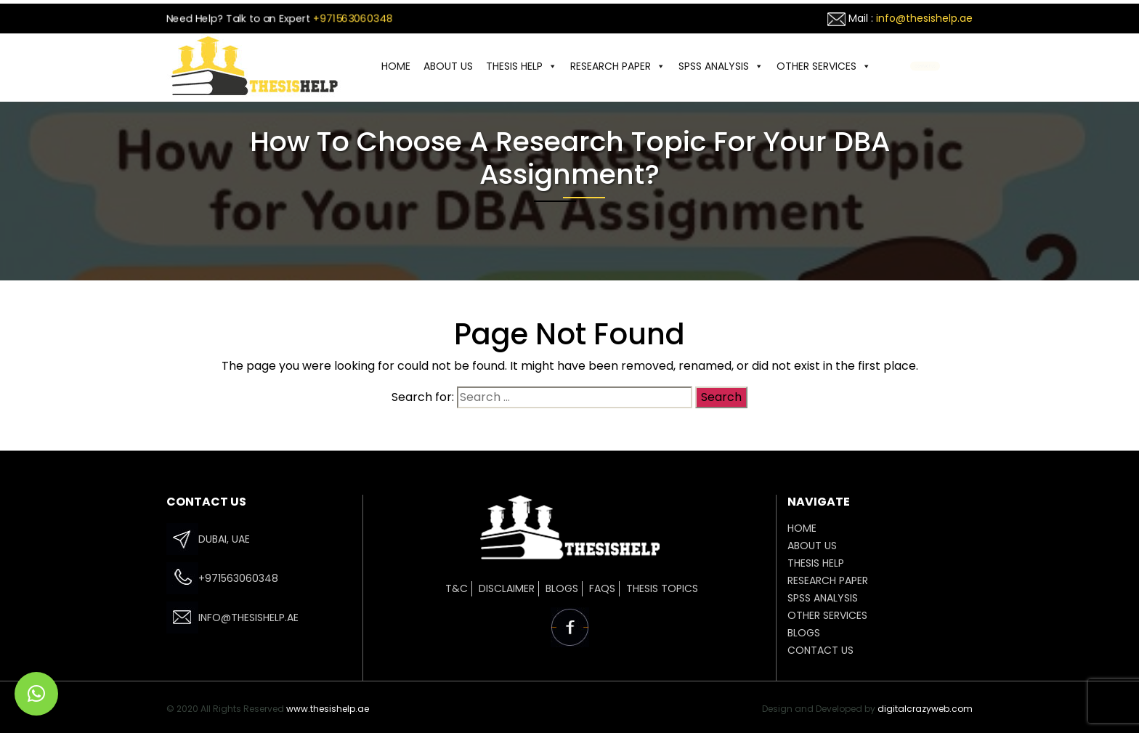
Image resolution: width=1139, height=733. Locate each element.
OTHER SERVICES (824, 66)
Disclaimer (507, 588)
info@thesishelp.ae (924, 18)
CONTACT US (925, 66)
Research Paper (617, 66)
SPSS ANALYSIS (720, 66)
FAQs (602, 588)
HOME (395, 66)
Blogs (562, 588)
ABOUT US (448, 66)
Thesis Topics (662, 588)
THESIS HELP (521, 66)
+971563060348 (353, 18)
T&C (456, 588)
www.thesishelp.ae (327, 708)
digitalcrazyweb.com (925, 708)
